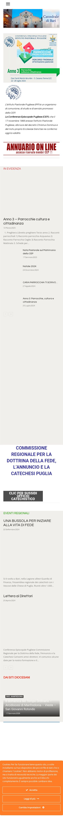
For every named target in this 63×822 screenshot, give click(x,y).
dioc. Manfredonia (14, 696)
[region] (31, 18)
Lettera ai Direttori (18, 596)
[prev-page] (5, 314)
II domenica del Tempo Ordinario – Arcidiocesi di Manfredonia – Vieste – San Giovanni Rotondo (30, 705)
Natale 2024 (29, 266)
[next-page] (11, 314)
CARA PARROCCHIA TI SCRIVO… (40, 282)
